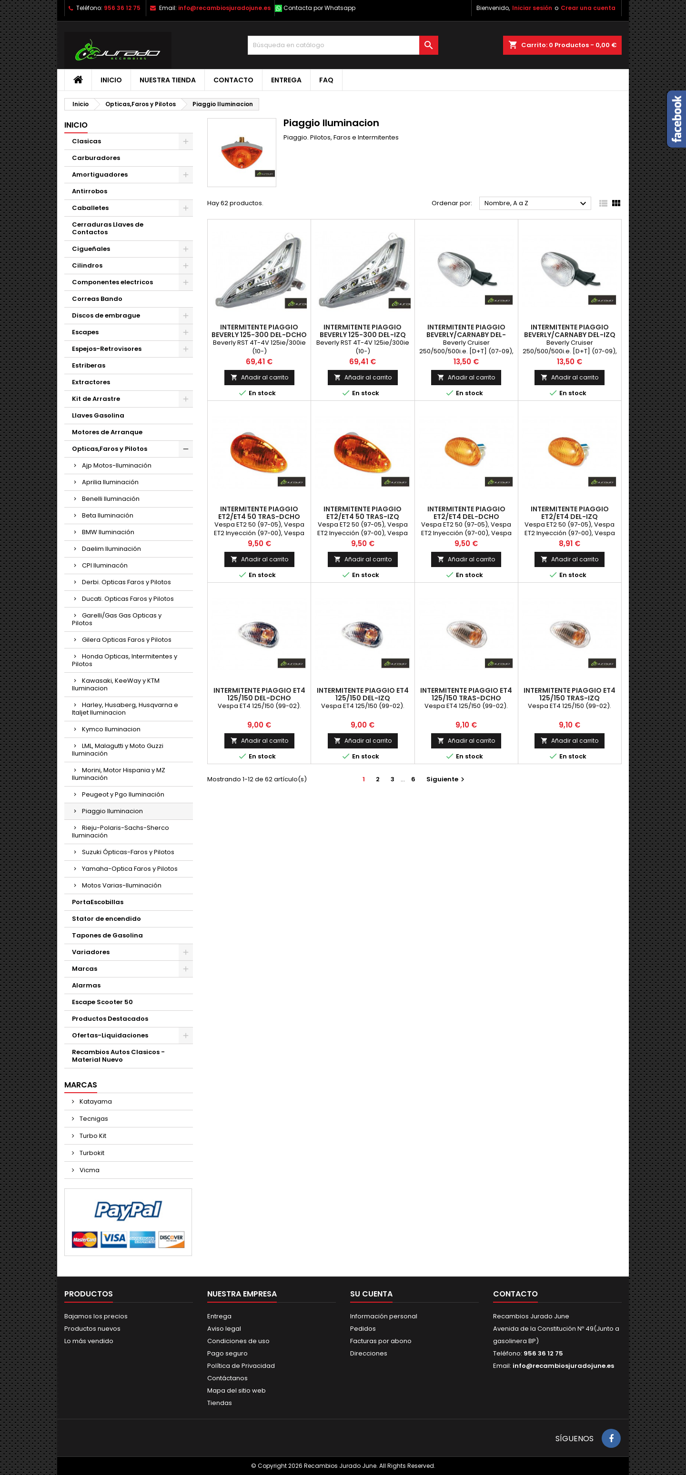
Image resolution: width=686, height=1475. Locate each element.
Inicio (111, 80)
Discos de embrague (106, 315)
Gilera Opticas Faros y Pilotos (127, 639)
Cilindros (87, 265)
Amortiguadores (100, 174)
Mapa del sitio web (236, 1390)
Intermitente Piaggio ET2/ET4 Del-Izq (570, 512)
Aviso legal (224, 1328)
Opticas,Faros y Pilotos (109, 448)
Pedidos (363, 1328)
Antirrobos (89, 191)
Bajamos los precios (96, 1316)
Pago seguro (227, 1353)
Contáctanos (227, 1378)
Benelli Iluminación (111, 498)
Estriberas (88, 365)
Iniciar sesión (532, 8)
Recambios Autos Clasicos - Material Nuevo (118, 1055)
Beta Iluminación (107, 515)
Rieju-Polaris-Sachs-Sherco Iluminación (120, 831)
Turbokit (91, 1152)
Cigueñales (91, 248)
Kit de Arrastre (96, 398)
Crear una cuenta (588, 8)
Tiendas (219, 1402)
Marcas (84, 968)
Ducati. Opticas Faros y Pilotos (128, 598)
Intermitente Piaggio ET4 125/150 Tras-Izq (569, 694)
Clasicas (86, 141)
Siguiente (446, 779)
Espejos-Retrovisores (106, 348)
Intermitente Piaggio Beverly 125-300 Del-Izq (363, 330)
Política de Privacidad (241, 1365)
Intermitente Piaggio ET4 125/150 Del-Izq (363, 694)
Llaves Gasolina (98, 415)
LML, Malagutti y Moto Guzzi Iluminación (117, 749)
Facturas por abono (381, 1340)
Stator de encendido (106, 918)
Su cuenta (371, 1293)
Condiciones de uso (238, 1340)
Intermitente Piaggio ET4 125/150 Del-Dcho (259, 694)
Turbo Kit (92, 1135)
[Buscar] (343, 45)
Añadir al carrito (259, 377)
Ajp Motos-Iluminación (116, 465)
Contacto (233, 80)
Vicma (89, 1170)
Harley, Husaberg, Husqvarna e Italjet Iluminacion (125, 708)
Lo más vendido (88, 1340)
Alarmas (86, 985)
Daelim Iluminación (111, 548)
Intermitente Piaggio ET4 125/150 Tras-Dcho (466, 694)
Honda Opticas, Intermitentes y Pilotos (124, 660)
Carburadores (96, 157)
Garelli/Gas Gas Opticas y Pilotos (116, 619)
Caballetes (90, 207)
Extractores (91, 382)
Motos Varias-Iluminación (121, 885)
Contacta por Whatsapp (319, 8)
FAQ (326, 80)
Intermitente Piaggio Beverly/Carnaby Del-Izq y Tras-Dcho (569, 334)
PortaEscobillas (97, 902)
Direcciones (368, 1353)
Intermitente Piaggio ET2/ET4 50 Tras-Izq (362, 512)
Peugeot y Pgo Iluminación (123, 794)
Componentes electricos (112, 282)
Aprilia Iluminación (110, 482)
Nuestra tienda (168, 80)
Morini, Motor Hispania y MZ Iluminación (118, 774)
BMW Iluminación (108, 532)
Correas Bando (97, 298)
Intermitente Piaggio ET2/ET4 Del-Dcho (466, 512)
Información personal (383, 1316)
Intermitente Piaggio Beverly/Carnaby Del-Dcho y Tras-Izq (466, 334)
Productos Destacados (110, 1018)
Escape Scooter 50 (102, 1002)
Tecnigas (93, 1118)
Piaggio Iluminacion (112, 811)
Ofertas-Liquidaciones (110, 1035)
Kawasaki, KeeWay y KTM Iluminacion (116, 684)
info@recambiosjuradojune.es (224, 8)
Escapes (85, 332)
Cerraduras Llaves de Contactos (107, 228)
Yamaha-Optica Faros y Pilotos (130, 868)
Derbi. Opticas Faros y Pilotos (126, 582)
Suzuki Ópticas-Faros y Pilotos (128, 852)
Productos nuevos (92, 1328)
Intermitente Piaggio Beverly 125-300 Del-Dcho (259, 330)
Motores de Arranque (107, 432)
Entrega (286, 80)
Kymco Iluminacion (111, 729)
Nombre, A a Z (536, 203)
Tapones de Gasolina (107, 935)
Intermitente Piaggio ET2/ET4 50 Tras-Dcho (259, 512)
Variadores (91, 952)
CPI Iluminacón (105, 565)
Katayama (95, 1101)
